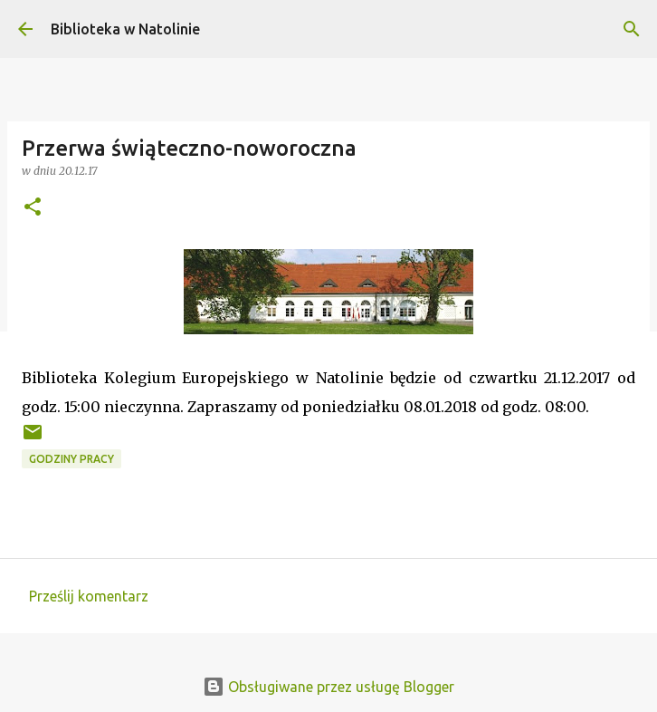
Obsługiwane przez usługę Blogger (328, 686)
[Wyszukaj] (632, 29)
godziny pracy (71, 459)
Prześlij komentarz (88, 596)
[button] (32, 208)
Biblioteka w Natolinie (125, 29)
